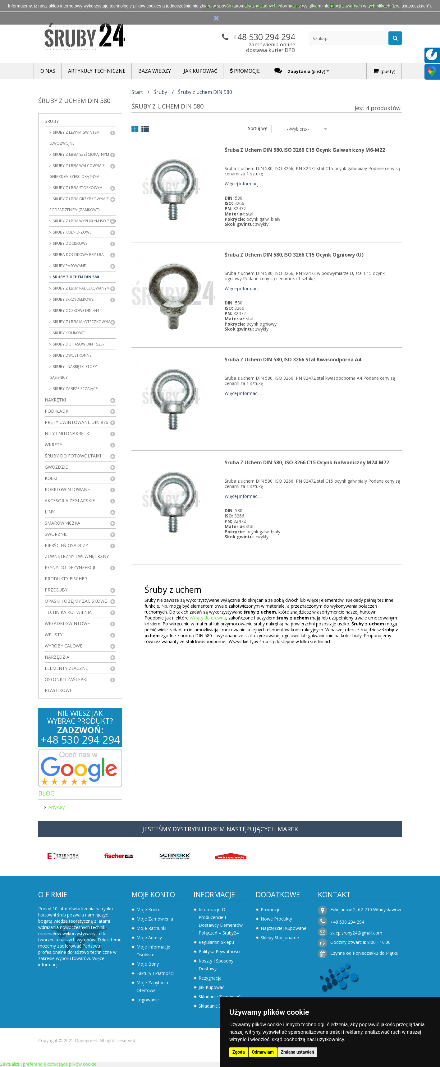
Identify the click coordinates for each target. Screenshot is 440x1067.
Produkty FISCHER (66, 579)
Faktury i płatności (155, 973)
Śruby (52, 121)
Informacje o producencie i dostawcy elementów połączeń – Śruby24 (221, 921)
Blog (46, 793)
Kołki (51, 478)
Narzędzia (57, 657)
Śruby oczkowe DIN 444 (75, 310)
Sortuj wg (257, 128)
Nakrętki (55, 400)
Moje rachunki (151, 928)
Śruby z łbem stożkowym (77, 187)
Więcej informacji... (243, 184)
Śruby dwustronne (71, 355)
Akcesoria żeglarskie (70, 500)
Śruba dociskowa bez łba (78, 254)
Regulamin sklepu (216, 942)
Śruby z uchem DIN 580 (75, 277)
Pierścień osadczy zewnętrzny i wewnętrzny (77, 550)
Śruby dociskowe (69, 243)
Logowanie (147, 1000)
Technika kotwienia (68, 612)
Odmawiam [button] (263, 1052)
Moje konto (153, 894)
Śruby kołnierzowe (71, 232)
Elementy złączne (66, 668)
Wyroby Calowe (63, 646)
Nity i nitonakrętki (67, 433)
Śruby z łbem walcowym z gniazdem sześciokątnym (77, 171)
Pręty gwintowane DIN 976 (76, 422)
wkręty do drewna (208, 618)
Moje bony (147, 964)
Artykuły (56, 807)
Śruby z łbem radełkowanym (81, 288)
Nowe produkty (276, 919)
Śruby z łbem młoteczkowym (81, 321)
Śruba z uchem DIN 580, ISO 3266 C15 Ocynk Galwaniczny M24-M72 (307, 462)
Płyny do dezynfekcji (70, 567)
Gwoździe (56, 467)
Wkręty (53, 445)
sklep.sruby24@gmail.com (356, 933)
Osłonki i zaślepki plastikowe (66, 684)
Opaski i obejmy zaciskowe (76, 601)
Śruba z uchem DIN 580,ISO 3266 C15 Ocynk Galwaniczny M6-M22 (305, 149)
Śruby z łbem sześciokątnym (80, 154)
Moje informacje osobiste (153, 951)
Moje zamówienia (154, 919)
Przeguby (56, 590)
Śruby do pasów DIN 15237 (78, 344)
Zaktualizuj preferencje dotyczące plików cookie (48, 1064)
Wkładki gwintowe (67, 623)
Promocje (271, 909)
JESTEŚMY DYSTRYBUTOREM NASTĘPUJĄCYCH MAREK (220, 829)
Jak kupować (211, 987)
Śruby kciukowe (68, 333)
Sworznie (56, 534)
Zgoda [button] (238, 1052)
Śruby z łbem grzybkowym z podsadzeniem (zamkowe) (79, 204)
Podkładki (57, 411)
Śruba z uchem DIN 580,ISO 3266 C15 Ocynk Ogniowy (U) (294, 254)
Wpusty (53, 635)
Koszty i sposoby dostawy (216, 965)
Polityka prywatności (219, 951)
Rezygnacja (210, 978)
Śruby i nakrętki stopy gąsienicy (73, 372)
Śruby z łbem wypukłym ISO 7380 (84, 221)
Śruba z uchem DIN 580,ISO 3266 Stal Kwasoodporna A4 (293, 359)
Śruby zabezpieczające (75, 388)
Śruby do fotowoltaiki (73, 456)
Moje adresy (149, 937)
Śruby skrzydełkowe (73, 299)
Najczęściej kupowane (283, 928)
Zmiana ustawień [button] (297, 1052)
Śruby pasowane (69, 265)
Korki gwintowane (67, 489)
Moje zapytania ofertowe (152, 986)
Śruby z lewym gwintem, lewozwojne (74, 138)
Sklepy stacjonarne (280, 937)
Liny (49, 512)
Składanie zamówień (220, 997)
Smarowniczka (62, 523)
